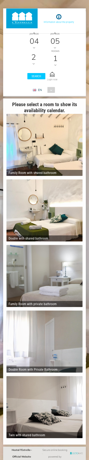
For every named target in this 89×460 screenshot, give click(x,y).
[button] (36, 76)
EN (40, 90)
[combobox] (45, 90)
